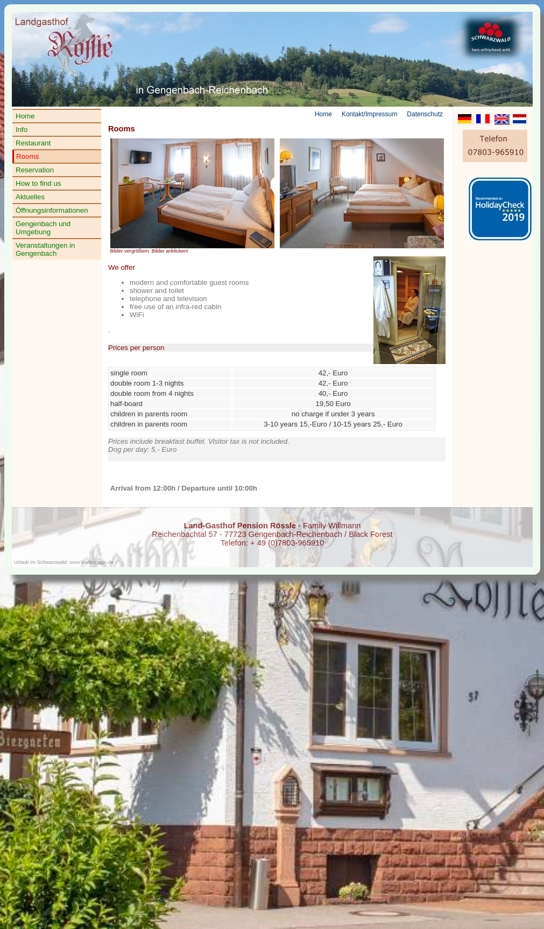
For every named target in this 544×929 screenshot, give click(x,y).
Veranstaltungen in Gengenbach (45, 249)
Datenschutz (425, 114)
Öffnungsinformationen (52, 210)
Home (25, 116)
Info (21, 129)
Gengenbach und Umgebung (43, 228)
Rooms (27, 156)
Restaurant (33, 143)
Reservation (35, 170)
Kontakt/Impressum (369, 114)
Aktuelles (30, 197)
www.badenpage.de (91, 562)
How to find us (38, 183)
